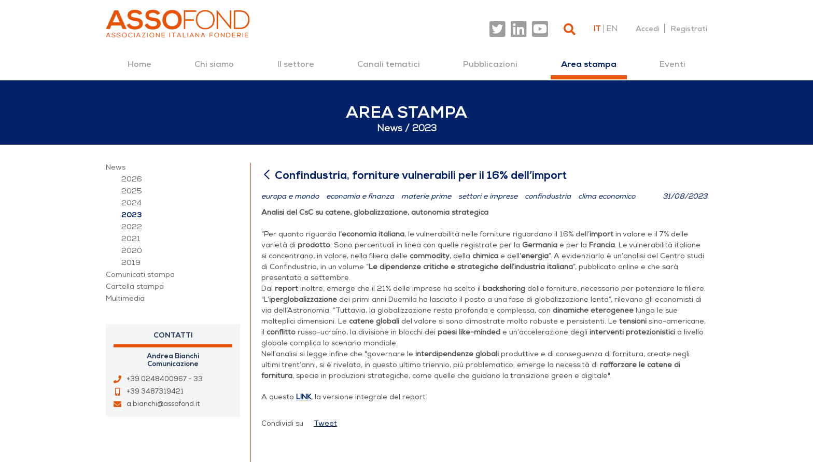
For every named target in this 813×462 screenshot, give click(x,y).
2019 (131, 262)
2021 (131, 238)
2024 (131, 203)
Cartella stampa (135, 286)
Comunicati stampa (140, 274)
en (612, 28)
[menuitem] (139, 64)
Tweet (325, 423)
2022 (131, 226)
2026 (131, 179)
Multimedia (125, 298)
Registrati (688, 28)
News (115, 167)
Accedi (648, 28)
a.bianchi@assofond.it (163, 404)
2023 (131, 215)
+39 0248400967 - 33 (165, 379)
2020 (131, 250)
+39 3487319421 (155, 391)
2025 (131, 191)
